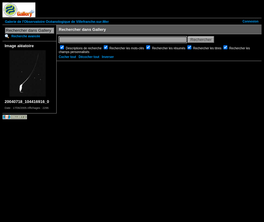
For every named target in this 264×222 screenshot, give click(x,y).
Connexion (250, 21)
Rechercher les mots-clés (127, 48)
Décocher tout (88, 57)
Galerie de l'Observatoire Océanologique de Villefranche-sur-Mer (57, 21)
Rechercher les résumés (169, 48)
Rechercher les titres (207, 48)
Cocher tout (67, 57)
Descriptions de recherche (84, 48)
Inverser (108, 57)
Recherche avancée (25, 36)
